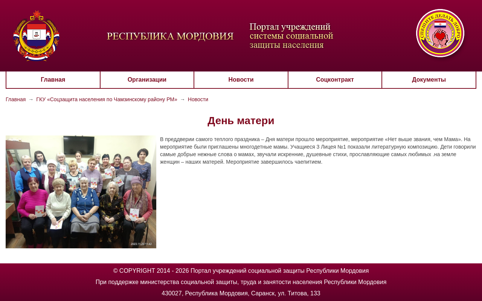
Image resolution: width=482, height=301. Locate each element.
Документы (429, 79)
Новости (240, 79)
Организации (147, 79)
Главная (53, 79)
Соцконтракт (335, 79)
